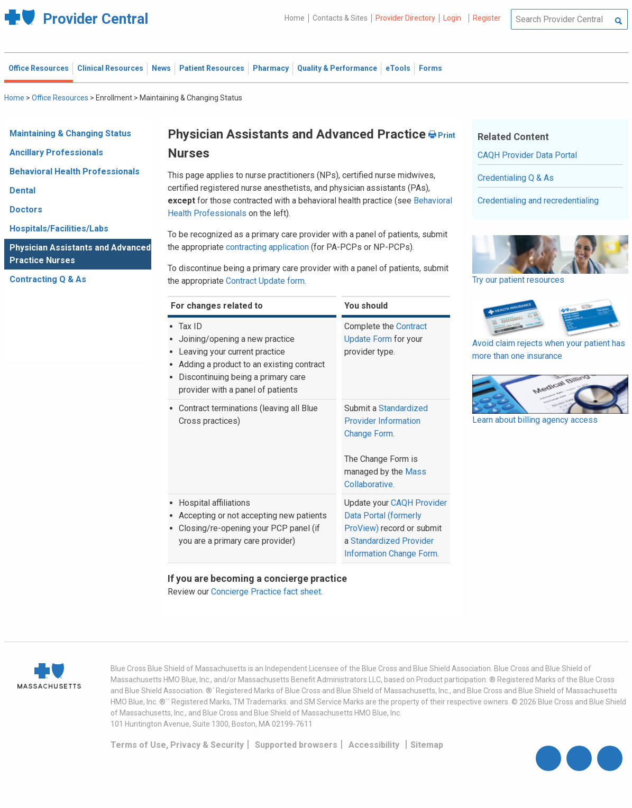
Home (295, 18)
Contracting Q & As (48, 279)
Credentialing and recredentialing (538, 201)
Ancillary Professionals (56, 152)
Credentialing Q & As (516, 178)
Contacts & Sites (340, 18)
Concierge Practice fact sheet (266, 592)
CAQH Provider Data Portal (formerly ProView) (395, 515)
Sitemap (426, 745)
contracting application (267, 247)
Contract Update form (265, 281)
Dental (22, 190)
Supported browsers (296, 745)
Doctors (26, 210)
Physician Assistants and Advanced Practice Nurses (80, 254)
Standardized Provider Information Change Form (386, 421)
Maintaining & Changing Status (70, 133)
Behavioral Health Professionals (75, 171)
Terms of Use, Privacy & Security (177, 745)
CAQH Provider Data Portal (527, 155)
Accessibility (374, 745)
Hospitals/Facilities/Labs (59, 229)
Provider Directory (405, 18)
